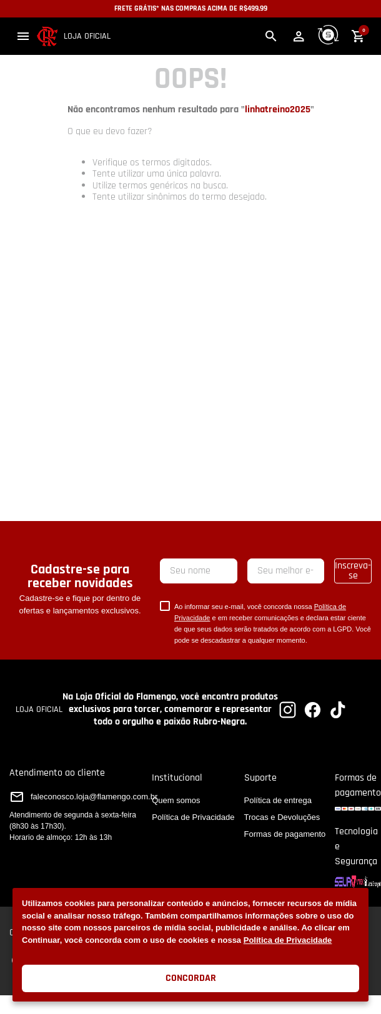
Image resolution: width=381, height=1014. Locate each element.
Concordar (191, 978)
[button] (23, 36)
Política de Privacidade (288, 940)
